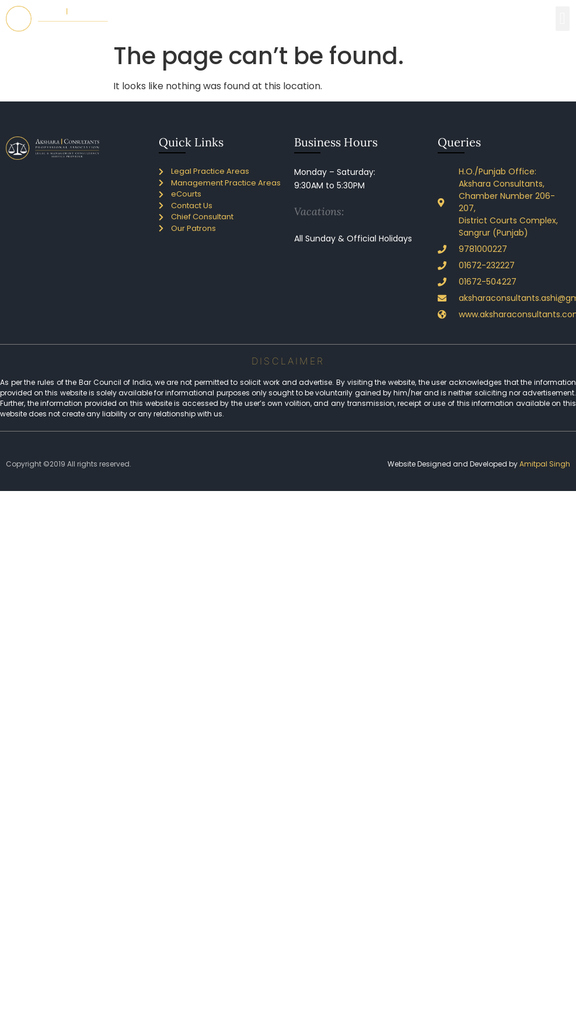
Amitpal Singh (544, 464)
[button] (562, 18)
